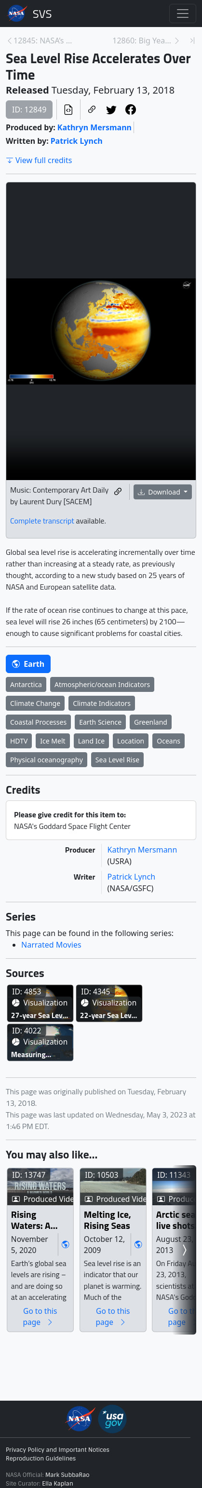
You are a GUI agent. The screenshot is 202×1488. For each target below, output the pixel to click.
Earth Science (100, 722)
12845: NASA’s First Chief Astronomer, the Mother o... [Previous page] (43, 40)
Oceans (168, 740)
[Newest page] (192, 40)
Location (130, 740)
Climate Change (35, 703)
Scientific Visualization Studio (42, 13)
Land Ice (91, 740)
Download (160, 491)
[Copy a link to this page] (92, 109)
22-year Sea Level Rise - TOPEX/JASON (75, 1150)
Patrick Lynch (77, 141)
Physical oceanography (46, 759)
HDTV (18, 740)
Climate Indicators (102, 703)
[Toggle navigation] (182, 13)
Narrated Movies (51, 944)
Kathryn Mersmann (94, 127)
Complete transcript (42, 520)
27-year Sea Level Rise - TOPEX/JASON (75, 1063)
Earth (28, 664)
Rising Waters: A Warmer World (77, 1445)
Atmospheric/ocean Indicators (102, 684)
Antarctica (26, 684)
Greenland (150, 722)
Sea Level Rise (117, 759)
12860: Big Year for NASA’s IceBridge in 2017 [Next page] (142, 40)
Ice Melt (52, 740)
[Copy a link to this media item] (118, 491)
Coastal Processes (38, 722)
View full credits (39, 160)
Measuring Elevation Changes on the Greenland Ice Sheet (71, 1237)
